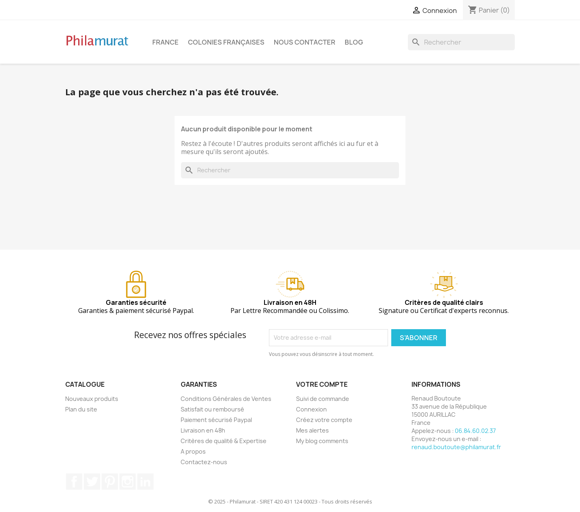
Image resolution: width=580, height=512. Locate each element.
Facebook (74, 481)
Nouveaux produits (91, 399)
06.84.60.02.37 (475, 431)
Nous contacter (304, 42)
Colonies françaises (226, 42)
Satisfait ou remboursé (212, 409)
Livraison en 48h (203, 430)
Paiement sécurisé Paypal (216, 420)
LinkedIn (145, 481)
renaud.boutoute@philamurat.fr (456, 447)
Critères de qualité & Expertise (224, 441)
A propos (193, 451)
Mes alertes (312, 430)
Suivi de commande (322, 399)
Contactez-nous (204, 462)
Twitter (92, 481)
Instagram (127, 481)
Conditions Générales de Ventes (226, 399)
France (165, 42)
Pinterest (110, 481)
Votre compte (322, 384)
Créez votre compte (324, 420)
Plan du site (81, 409)
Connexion (311, 409)
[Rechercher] (461, 42)
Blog (354, 42)
